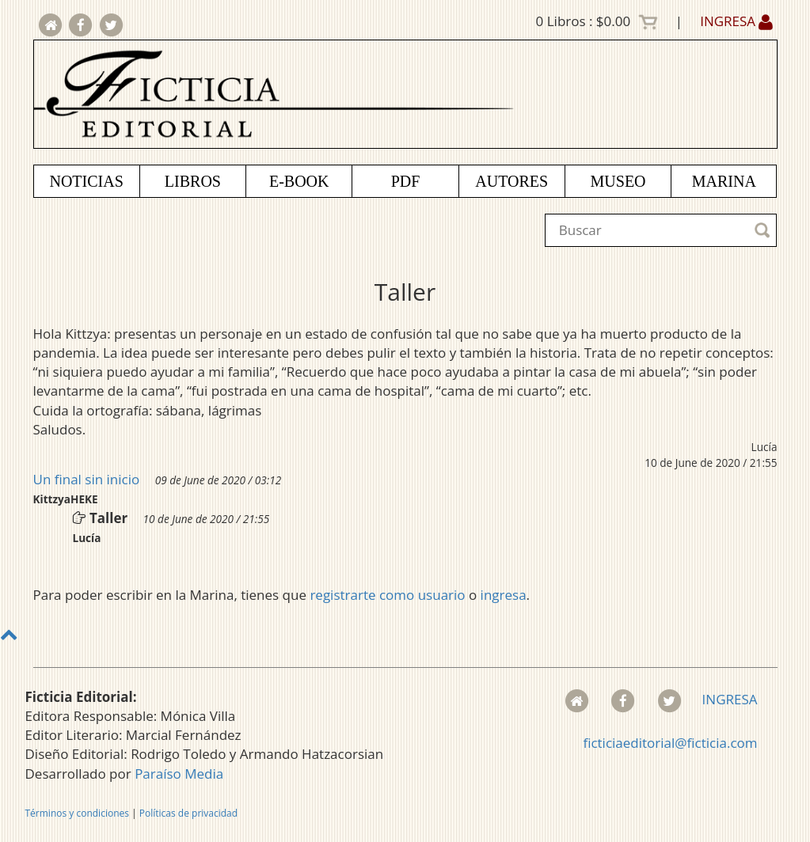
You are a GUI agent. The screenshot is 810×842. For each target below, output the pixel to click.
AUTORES (511, 181)
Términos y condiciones (77, 813)
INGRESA (736, 21)
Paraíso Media (179, 773)
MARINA (724, 181)
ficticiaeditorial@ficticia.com (670, 743)
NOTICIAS (86, 181)
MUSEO (618, 181)
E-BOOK (299, 181)
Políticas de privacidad (188, 813)
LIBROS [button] (193, 181)
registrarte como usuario (387, 595)
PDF (405, 181)
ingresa (504, 595)
